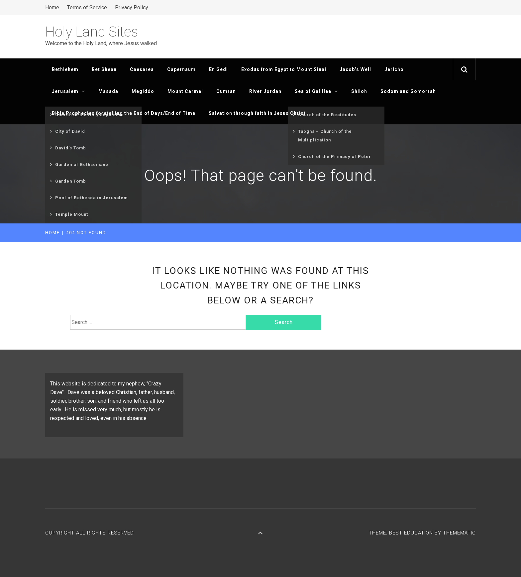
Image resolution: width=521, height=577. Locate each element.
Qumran (226, 91)
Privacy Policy (131, 7)
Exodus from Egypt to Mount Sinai (283, 69)
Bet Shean (104, 69)
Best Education (412, 533)
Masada (108, 91)
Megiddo (143, 91)
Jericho (394, 69)
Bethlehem (65, 69)
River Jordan (265, 91)
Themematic (459, 533)
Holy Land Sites (91, 32)
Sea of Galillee (316, 91)
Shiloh (359, 91)
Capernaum (181, 69)
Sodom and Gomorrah (408, 91)
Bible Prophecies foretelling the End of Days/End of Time (123, 113)
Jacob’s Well (355, 69)
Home (52, 7)
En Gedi (218, 69)
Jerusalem (68, 91)
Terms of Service (87, 7)
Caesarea (142, 69)
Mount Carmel (185, 91)
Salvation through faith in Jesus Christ (257, 113)
